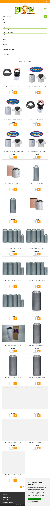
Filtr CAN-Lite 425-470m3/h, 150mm (37, 151)
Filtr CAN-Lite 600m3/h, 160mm (13, 216)
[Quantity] (11, 92)
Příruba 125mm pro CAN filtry (13, 86)
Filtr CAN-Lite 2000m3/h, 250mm (37, 345)
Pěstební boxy (25, 27)
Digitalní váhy (6, 54)
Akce (4, 19)
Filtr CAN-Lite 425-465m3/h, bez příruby (13, 151)
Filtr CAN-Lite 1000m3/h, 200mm (37, 280)
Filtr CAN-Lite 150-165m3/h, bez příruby (37, 86)
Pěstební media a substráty (25, 32)
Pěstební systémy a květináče (25, 30)
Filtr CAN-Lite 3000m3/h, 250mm (13, 410)
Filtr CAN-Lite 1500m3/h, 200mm (37, 313)
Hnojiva (25, 35)
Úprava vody (5, 42)
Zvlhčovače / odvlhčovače (8, 49)
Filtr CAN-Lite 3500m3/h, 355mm (37, 442)
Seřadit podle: (33, 59)
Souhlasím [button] (31, 498)
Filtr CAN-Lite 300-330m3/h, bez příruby (13, 119)
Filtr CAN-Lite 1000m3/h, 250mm (13, 280)
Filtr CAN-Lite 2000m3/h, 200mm (13, 345)
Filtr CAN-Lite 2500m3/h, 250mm (37, 377)
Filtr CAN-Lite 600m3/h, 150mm (36, 183)
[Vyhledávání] (25, 16)
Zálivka (25, 40)
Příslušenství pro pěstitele (25, 47)
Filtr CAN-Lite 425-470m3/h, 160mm (13, 183)
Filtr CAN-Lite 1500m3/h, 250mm (13, 313)
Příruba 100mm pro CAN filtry (36, 119)
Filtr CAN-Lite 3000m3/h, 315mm (37, 410)
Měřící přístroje (25, 37)
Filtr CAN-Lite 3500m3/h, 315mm (13, 442)
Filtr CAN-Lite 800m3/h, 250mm (36, 248)
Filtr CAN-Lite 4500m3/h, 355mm (13, 474)
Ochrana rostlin (6, 51)
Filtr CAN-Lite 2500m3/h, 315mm (13, 377)
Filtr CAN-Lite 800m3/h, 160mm (36, 216)
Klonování (5, 44)
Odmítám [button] (38, 498)
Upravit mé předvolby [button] (33, 501)
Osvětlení (25, 22)
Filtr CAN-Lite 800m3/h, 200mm (13, 248)
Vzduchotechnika (25, 25)
